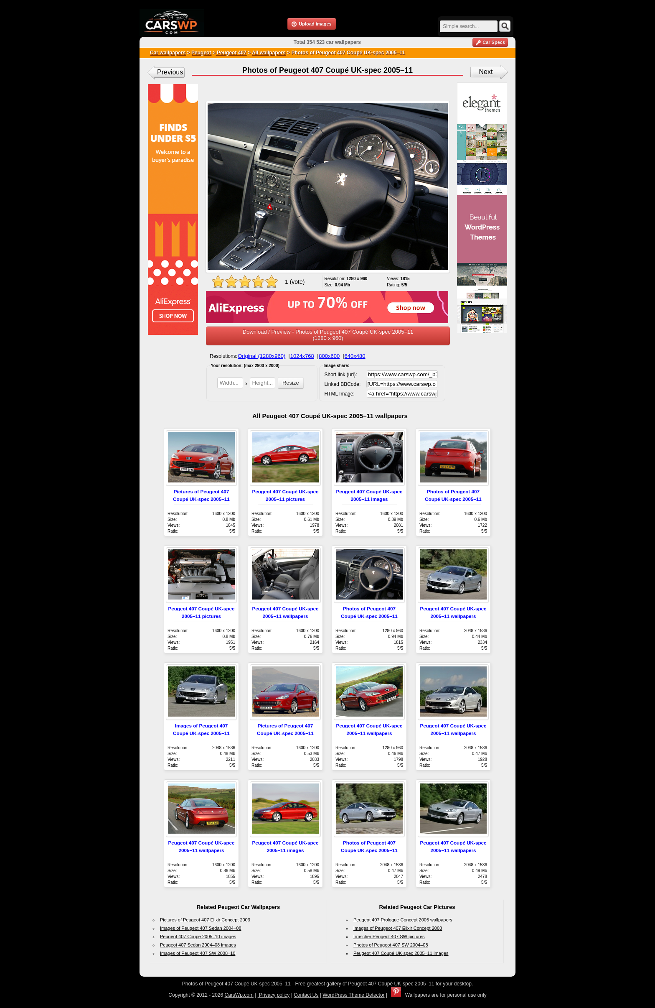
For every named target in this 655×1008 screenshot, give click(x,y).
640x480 (355, 356)
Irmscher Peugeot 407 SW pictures (389, 936)
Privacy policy (274, 995)
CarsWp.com (239, 995)
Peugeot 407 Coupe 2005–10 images (198, 936)
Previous (170, 72)
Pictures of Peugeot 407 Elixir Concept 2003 (205, 919)
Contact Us (306, 995)
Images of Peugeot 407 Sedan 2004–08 (200, 928)
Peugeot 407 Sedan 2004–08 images (198, 944)
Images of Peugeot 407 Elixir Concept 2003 (397, 928)
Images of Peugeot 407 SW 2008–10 (197, 953)
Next (486, 71)
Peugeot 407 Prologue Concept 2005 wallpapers (402, 919)
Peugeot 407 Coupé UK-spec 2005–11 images (401, 953)
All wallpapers (269, 53)
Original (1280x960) (261, 356)
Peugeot (201, 53)
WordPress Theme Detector (353, 995)
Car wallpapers (167, 53)
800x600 (329, 356)
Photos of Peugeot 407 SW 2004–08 (390, 944)
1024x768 (302, 356)
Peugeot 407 (231, 53)
